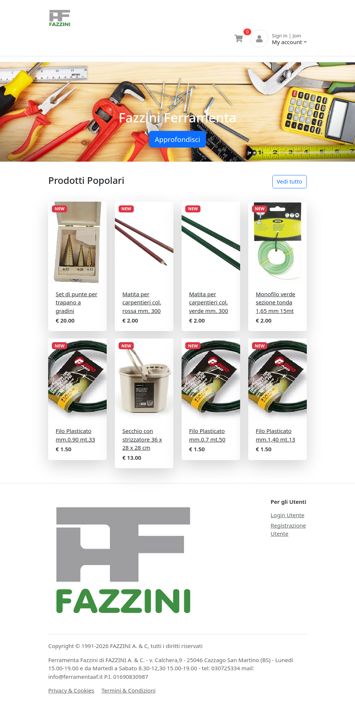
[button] (26, 112)
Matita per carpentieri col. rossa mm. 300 (141, 302)
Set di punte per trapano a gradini (76, 302)
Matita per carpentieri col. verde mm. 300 (208, 302)
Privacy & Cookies (71, 690)
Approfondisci (177, 139)
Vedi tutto (289, 181)
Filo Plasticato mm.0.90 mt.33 (75, 435)
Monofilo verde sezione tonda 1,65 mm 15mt (275, 302)
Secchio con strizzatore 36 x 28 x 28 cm (142, 439)
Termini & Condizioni (129, 690)
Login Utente (287, 515)
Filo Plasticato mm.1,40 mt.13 (275, 435)
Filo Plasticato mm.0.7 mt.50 (207, 435)
